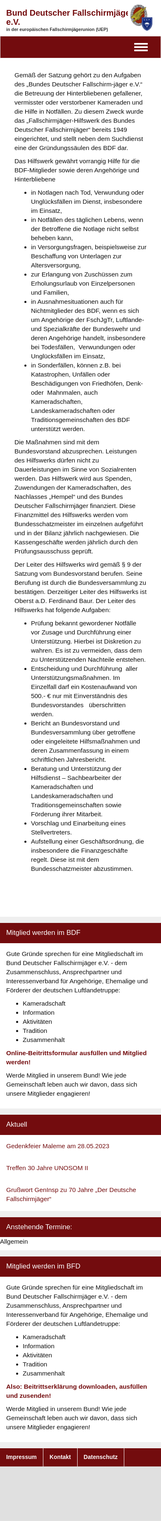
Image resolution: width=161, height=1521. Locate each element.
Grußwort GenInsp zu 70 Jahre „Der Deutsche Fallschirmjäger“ (71, 1194)
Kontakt (60, 1457)
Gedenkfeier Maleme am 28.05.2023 (57, 1145)
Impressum (21, 1457)
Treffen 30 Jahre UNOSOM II (47, 1167)
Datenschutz (101, 1457)
